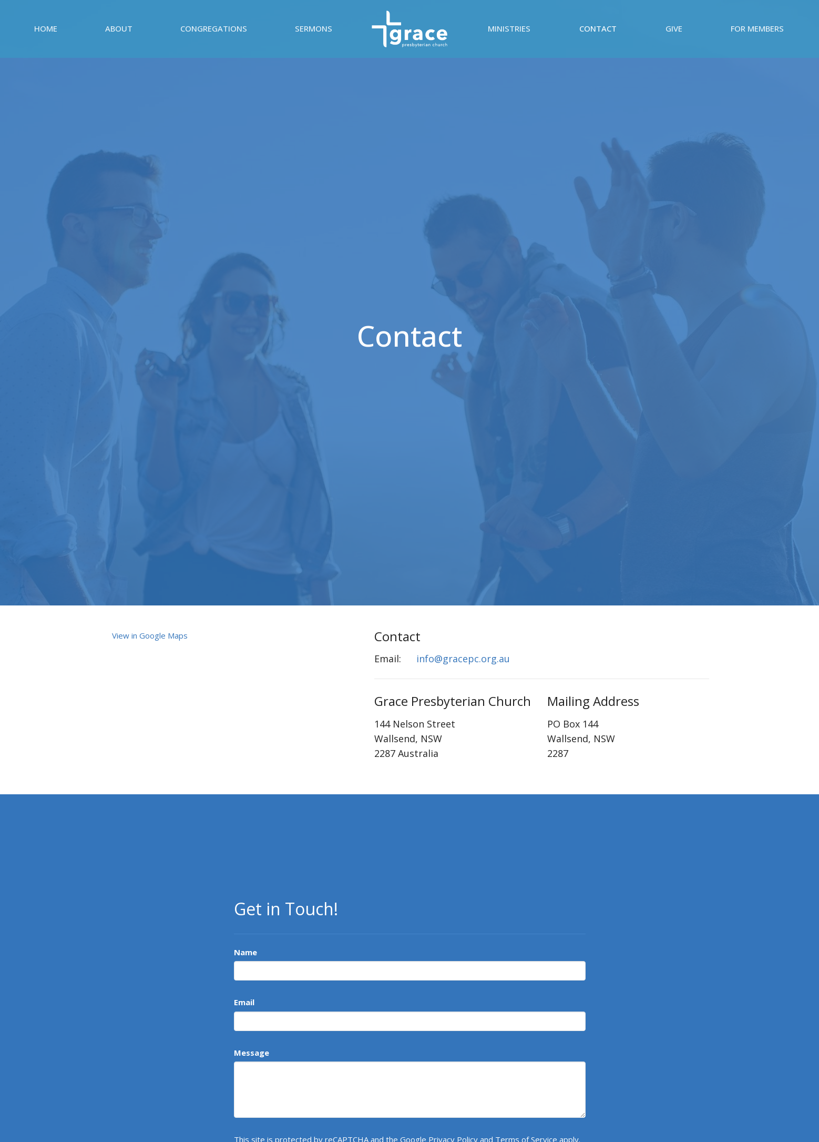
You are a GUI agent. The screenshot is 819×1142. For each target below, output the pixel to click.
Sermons (313, 28)
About (118, 28)
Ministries (509, 28)
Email (244, 1002)
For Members (757, 28)
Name (245, 952)
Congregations (213, 28)
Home (45, 28)
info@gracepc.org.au (463, 658)
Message (251, 1052)
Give (674, 28)
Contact (598, 28)
